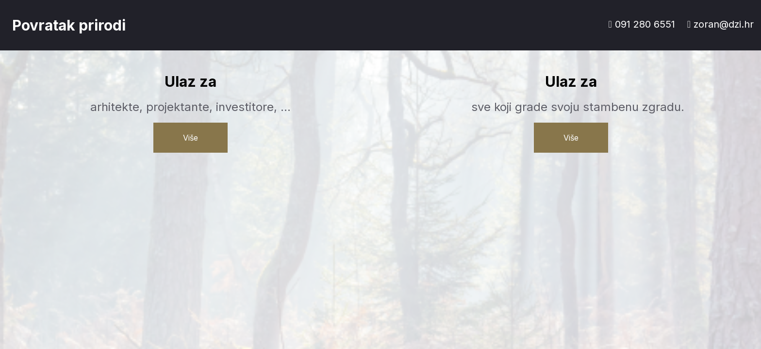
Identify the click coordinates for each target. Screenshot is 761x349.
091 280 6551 (641, 24)
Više (190, 138)
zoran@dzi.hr (720, 24)
